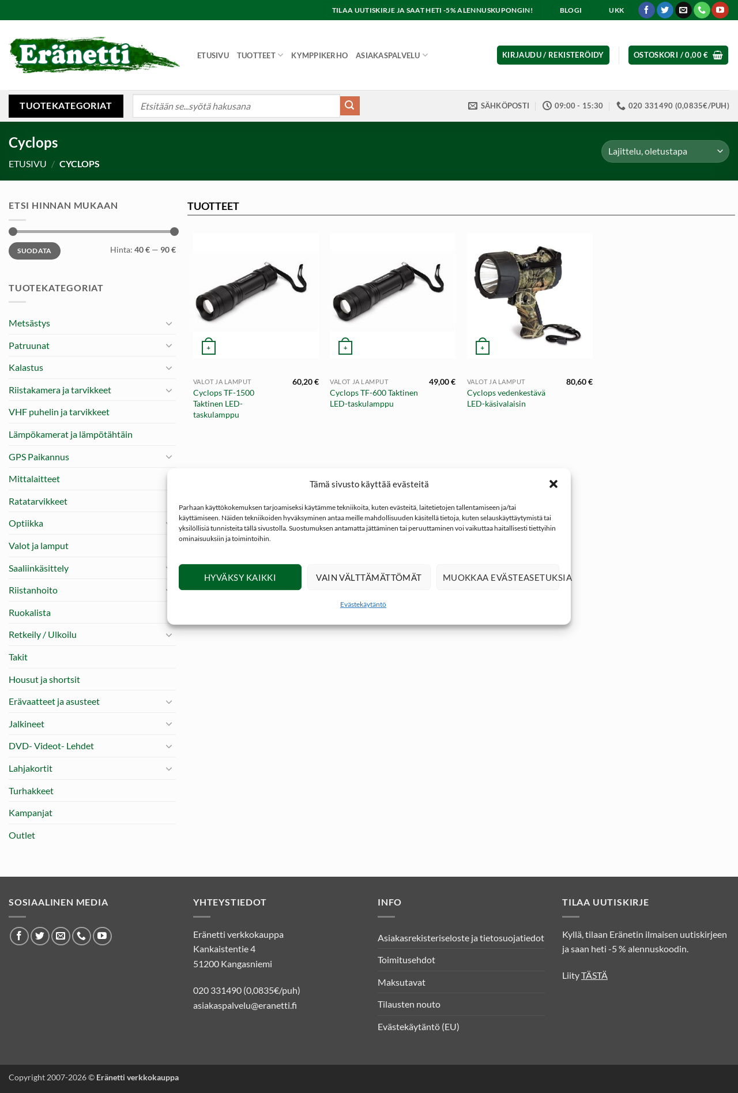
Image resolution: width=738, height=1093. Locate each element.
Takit (18, 656)
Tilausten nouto (409, 1003)
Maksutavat (402, 981)
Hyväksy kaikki (240, 577)
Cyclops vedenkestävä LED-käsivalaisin (506, 398)
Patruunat (29, 345)
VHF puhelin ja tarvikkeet (59, 411)
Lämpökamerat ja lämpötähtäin (71, 434)
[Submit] (350, 106)
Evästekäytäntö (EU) (419, 1026)
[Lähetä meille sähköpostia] (683, 10)
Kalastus (26, 367)
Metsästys (29, 322)
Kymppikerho (319, 55)
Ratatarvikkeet (38, 500)
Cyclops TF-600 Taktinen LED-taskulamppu (374, 398)
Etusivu (213, 55)
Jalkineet (26, 723)
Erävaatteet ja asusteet (54, 701)
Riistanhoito (33, 589)
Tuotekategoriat (66, 105)
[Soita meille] (702, 10)
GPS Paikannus (39, 456)
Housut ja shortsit (44, 679)
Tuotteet (260, 55)
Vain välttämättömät (369, 577)
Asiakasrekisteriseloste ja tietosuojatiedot (461, 937)
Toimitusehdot (406, 959)
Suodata (34, 250)
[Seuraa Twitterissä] (665, 10)
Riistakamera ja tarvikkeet (60, 389)
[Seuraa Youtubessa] (719, 10)
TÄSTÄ (594, 975)
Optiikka (26, 522)
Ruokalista (30, 612)
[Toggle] (169, 323)
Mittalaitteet (34, 478)
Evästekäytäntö (363, 604)
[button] (553, 484)
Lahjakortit (30, 768)
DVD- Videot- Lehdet (51, 745)
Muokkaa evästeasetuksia (501, 577)
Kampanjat (30, 812)
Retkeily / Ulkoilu (43, 634)
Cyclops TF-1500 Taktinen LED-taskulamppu (223, 403)
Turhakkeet (31, 790)
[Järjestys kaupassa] (665, 151)
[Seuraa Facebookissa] (646, 10)
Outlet (22, 834)
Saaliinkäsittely (39, 567)
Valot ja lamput (39, 545)
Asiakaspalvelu (392, 55)
